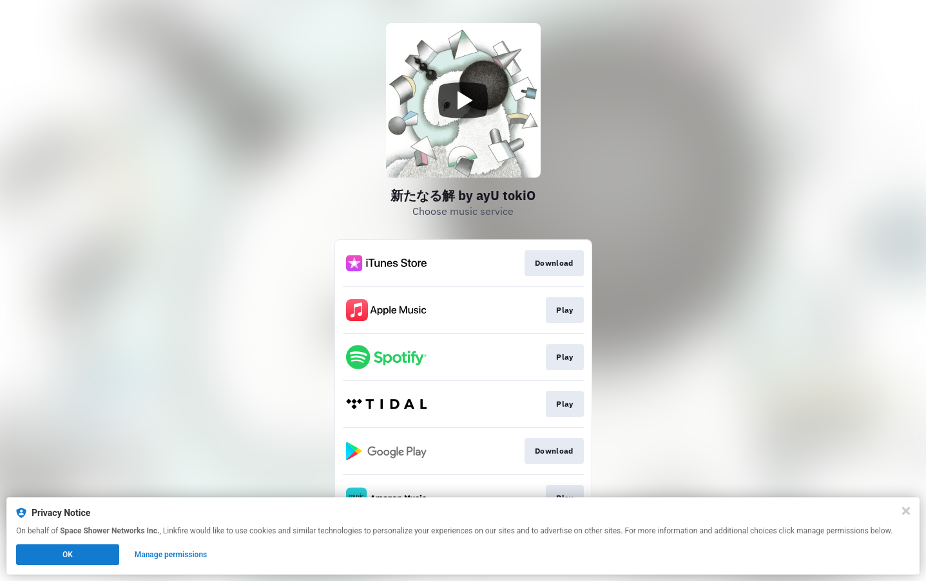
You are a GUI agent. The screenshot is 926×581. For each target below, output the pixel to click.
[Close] (906, 511)
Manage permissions (171, 554)
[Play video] (463, 100)
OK (68, 554)
